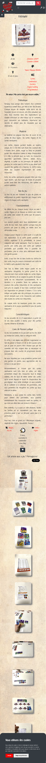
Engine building (33, 87)
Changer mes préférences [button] (21, 755)
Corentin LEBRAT (32, 62)
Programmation (33, 90)
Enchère (33, 84)
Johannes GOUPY (33, 59)
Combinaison (33, 82)
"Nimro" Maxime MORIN (33, 70)
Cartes (32, 79)
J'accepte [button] (9, 755)
